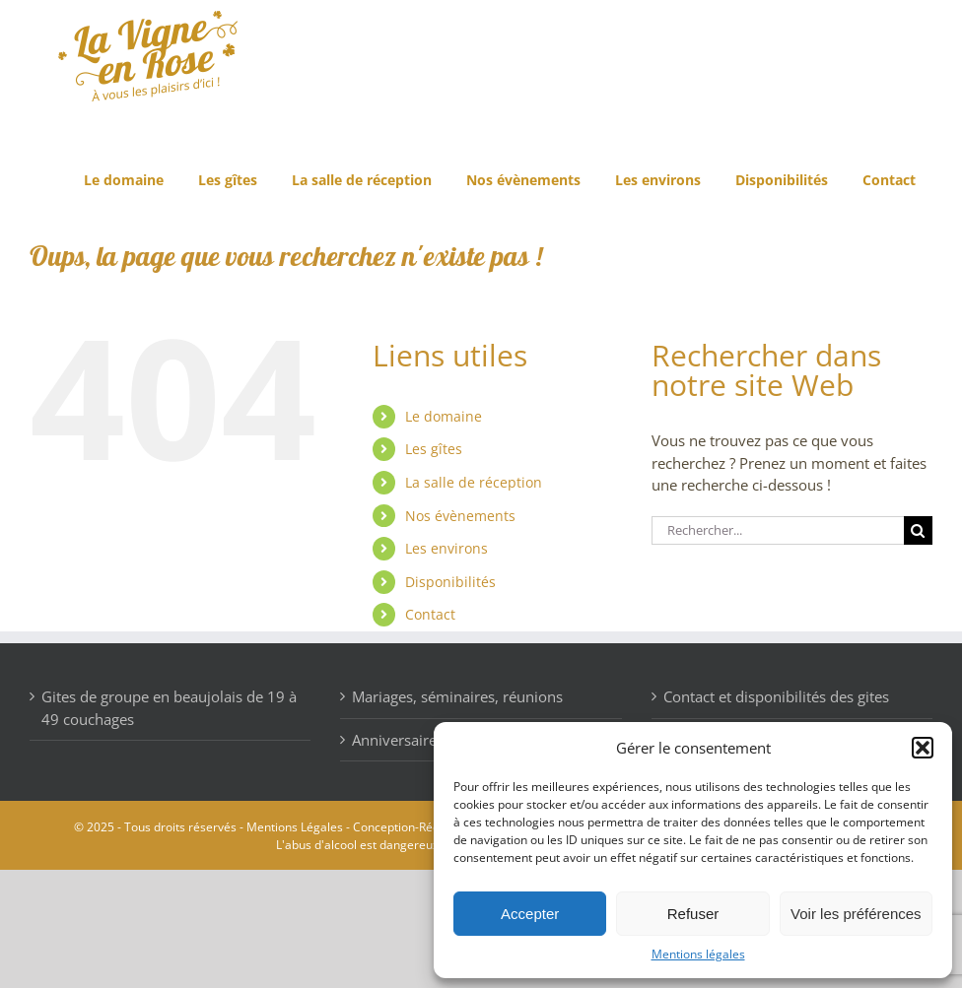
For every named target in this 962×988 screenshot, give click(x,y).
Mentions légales (698, 954)
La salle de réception (473, 482)
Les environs (446, 548)
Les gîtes (433, 448)
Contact (430, 614)
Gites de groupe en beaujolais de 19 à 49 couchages (169, 708)
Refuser (693, 913)
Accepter (530, 913)
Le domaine (443, 416)
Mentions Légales (294, 827)
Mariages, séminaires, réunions (457, 696)
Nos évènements (460, 515)
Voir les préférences (856, 913)
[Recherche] (918, 530)
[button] (922, 747)
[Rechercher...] (778, 530)
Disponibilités (450, 581)
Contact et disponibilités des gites (776, 696)
